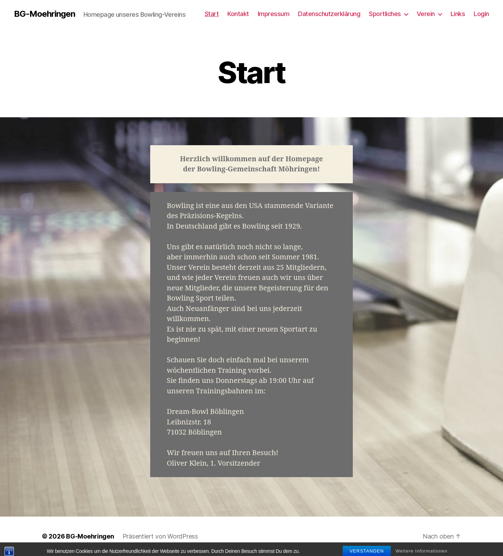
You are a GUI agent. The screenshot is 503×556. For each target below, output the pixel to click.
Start (212, 13)
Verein (426, 13)
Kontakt (238, 13)
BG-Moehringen (44, 14)
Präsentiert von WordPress (160, 536)
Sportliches (385, 13)
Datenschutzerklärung (329, 13)
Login (481, 13)
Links (458, 13)
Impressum (274, 13)
